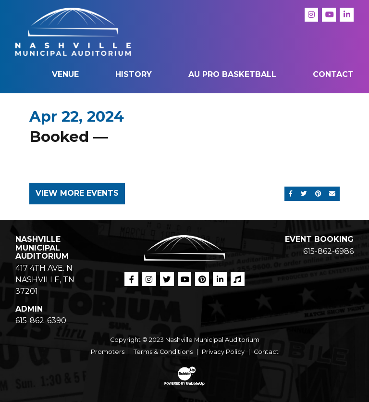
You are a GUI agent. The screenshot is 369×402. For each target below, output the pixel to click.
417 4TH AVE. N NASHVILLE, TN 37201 (44, 280)
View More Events (77, 193)
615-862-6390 (40, 320)
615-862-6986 (328, 251)
